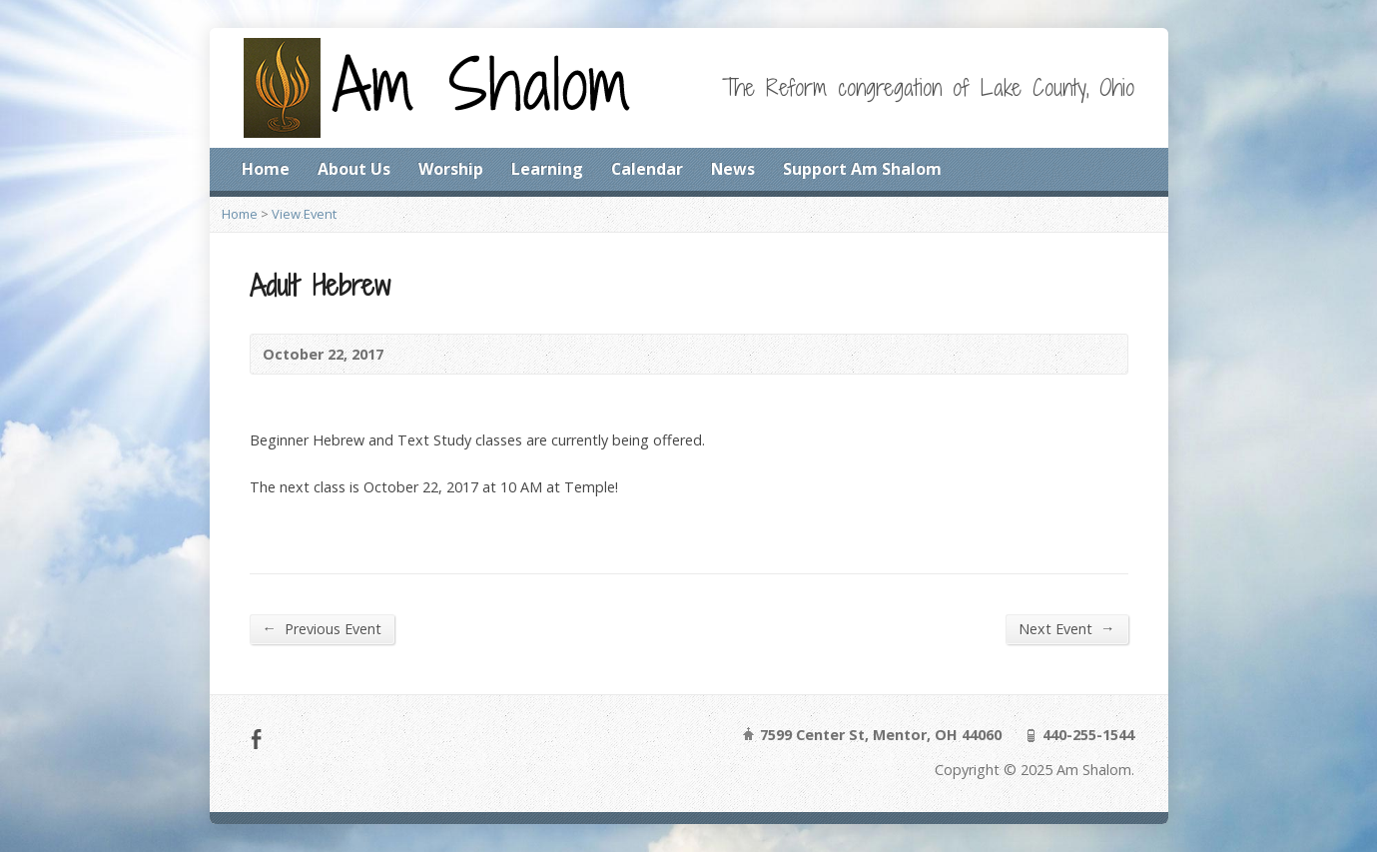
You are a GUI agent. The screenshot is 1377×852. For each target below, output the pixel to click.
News (733, 169)
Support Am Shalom (862, 169)
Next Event (1066, 628)
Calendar (647, 169)
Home (266, 169)
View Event (304, 214)
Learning (547, 169)
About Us (354, 169)
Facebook (256, 738)
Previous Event (322, 628)
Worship (450, 169)
